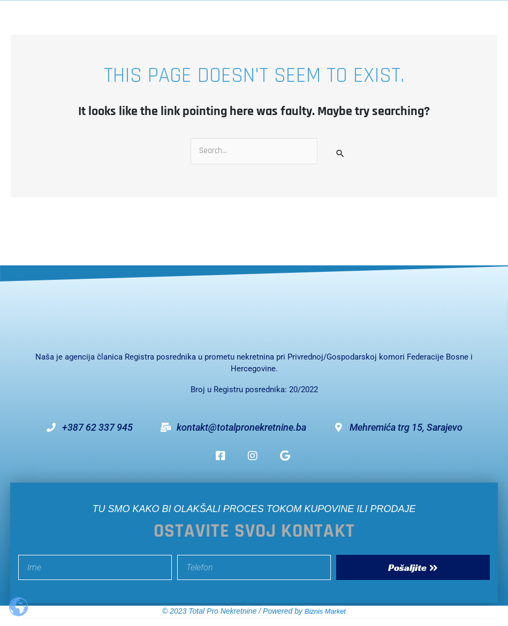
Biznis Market (324, 611)
